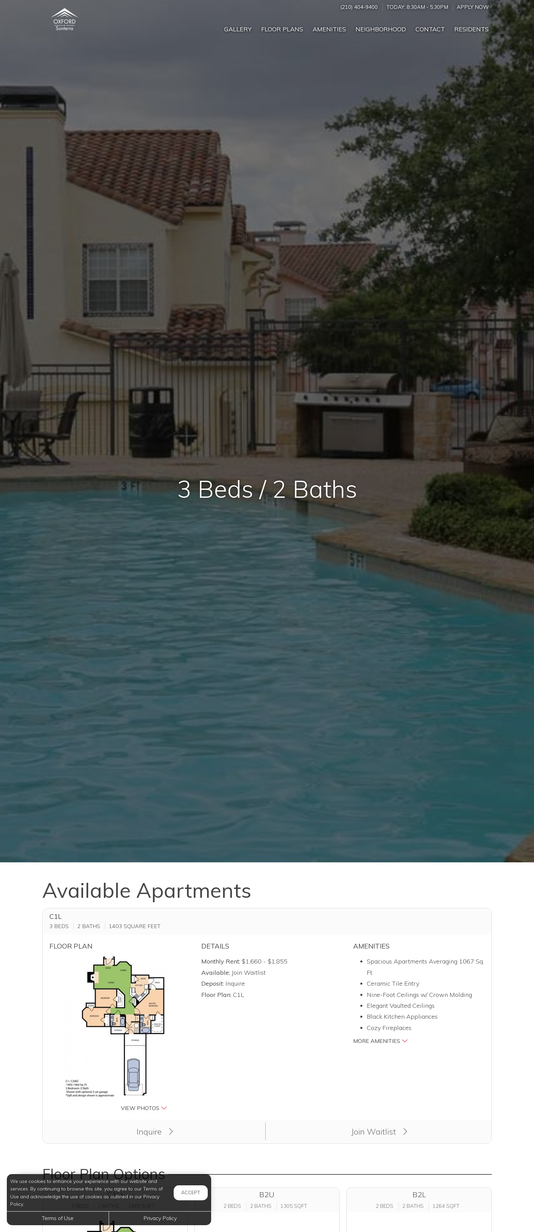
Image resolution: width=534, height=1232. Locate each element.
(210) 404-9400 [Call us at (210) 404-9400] (359, 7)
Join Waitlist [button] (379, 1131)
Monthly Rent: (220, 961)
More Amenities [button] (380, 1040)
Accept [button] (190, 1192)
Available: (215, 972)
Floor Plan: (216, 995)
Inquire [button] (155, 1131)
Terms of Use (58, 1218)
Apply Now (473, 7)
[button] (115, 1034)
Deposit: (212, 983)
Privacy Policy (160, 1218)
